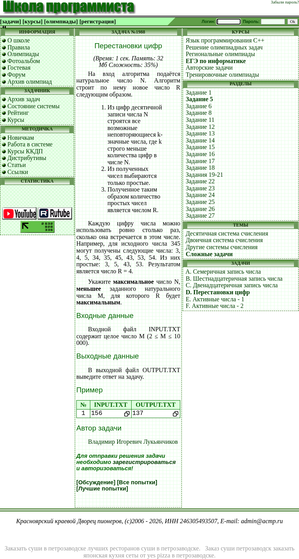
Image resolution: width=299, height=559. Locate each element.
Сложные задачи (209, 254)
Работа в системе (30, 144)
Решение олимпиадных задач (224, 47)
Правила (18, 47)
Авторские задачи (209, 67)
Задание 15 (200, 147)
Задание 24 (200, 195)
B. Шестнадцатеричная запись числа (234, 278)
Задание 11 (200, 119)
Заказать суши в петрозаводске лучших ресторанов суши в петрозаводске (102, 548)
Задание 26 (200, 209)
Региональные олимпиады (220, 54)
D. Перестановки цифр (218, 292)
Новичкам (20, 137)
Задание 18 (200, 167)
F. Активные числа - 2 (214, 305)
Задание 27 (200, 215)
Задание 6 (199, 106)
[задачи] (10, 21)
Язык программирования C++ (225, 40)
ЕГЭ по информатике (216, 61)
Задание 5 (199, 99)
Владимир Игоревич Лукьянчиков (133, 441)
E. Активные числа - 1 (215, 299)
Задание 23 (200, 188)
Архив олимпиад (29, 81)
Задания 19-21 (204, 174)
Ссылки (17, 172)
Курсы (15, 119)
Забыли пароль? (285, 2)
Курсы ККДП (25, 151)
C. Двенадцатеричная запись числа (232, 285)
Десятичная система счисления (227, 233)
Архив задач (23, 99)
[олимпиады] (61, 21)
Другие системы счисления (222, 247)
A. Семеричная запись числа (223, 271)
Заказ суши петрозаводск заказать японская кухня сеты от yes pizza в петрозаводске (188, 552)
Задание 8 (199, 112)
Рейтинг (18, 112)
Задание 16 (200, 154)
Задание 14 (200, 140)
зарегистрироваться (144, 462)
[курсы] (32, 21)
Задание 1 (199, 92)
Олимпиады (23, 54)
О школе (18, 40)
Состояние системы (33, 106)
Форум (16, 74)
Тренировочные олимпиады (222, 74)
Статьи (16, 165)
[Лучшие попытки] (102, 488)
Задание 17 (200, 161)
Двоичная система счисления (224, 240)
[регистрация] (97, 21)
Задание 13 (200, 133)
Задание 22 (200, 181)
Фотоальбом (23, 61)
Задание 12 (200, 126)
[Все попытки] (137, 482)
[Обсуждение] (95, 482)
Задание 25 (200, 202)
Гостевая (18, 67)
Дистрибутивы (26, 158)
